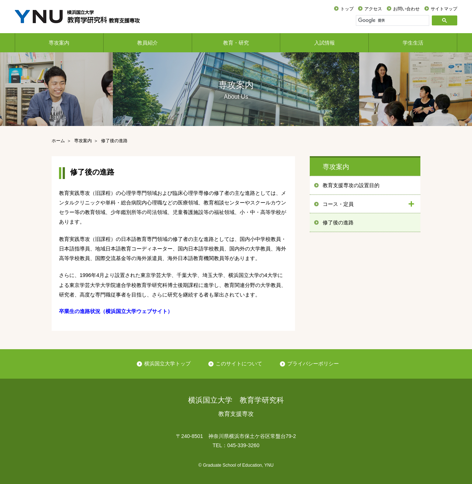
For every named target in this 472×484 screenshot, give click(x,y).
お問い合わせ (406, 8)
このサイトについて (239, 363)
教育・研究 (236, 43)
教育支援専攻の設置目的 (351, 185)
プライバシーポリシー (313, 363)
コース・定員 (338, 204)
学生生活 (413, 43)
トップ (347, 8)
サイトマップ (444, 8)
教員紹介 (147, 43)
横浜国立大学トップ (167, 363)
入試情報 (324, 43)
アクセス (373, 8)
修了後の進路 (338, 222)
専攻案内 (59, 43)
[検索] (393, 20)
